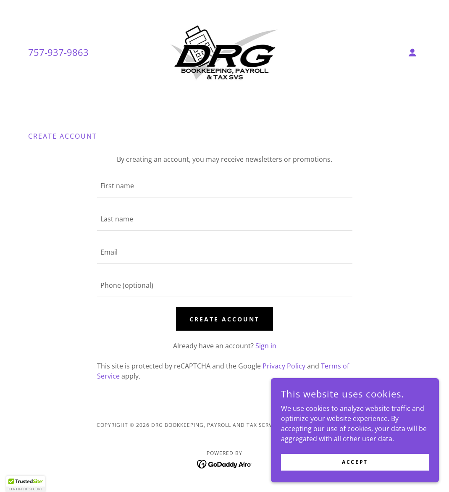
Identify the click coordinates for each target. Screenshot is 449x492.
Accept (355, 462)
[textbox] (224, 185)
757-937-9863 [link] (58, 52)
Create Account (224, 319)
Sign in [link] (265, 345)
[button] (412, 52)
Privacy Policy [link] (284, 366)
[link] (224, 51)
